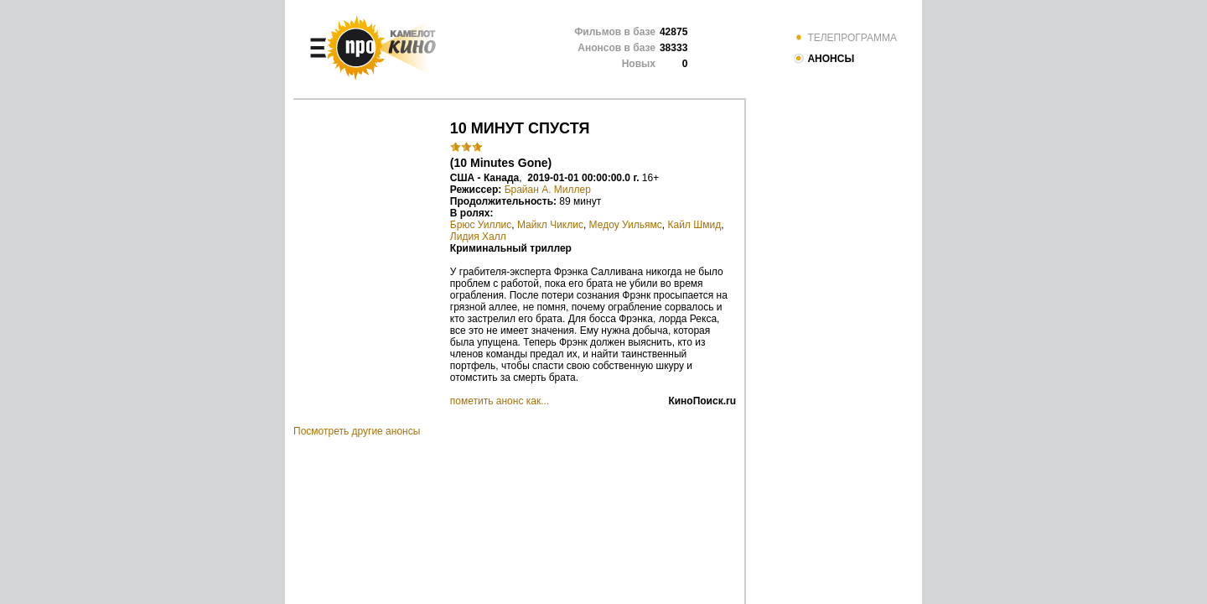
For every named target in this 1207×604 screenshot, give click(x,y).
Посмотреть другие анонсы (356, 431)
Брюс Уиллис (480, 225)
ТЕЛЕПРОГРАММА (845, 38)
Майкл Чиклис (550, 225)
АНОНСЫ (823, 59)
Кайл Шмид (695, 225)
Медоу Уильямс (625, 225)
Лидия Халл (478, 236)
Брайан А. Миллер (548, 189)
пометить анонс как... (499, 401)
